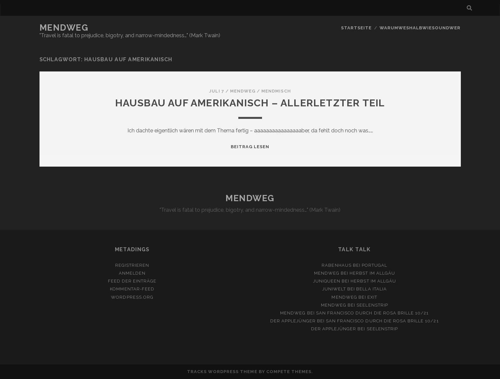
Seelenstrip (372, 305)
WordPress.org (132, 297)
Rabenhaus (336, 265)
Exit (372, 297)
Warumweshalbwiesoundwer (420, 27)
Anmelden (132, 273)
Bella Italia (371, 288)
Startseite (356, 27)
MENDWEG (64, 28)
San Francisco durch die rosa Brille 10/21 (372, 313)
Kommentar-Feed (132, 288)
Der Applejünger (293, 320)
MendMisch (276, 91)
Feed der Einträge (132, 281)
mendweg (242, 91)
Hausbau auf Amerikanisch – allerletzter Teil (250, 103)
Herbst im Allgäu (372, 273)
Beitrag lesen (250, 146)
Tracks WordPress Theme (222, 371)
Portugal (374, 265)
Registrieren (132, 265)
